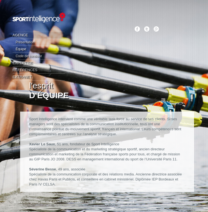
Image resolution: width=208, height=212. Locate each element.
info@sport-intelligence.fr (118, 201)
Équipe (21, 49)
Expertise (23, 63)
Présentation (25, 42)
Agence (20, 35)
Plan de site (163, 201)
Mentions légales (183, 201)
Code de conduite (29, 56)
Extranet (22, 77)
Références (25, 70)
